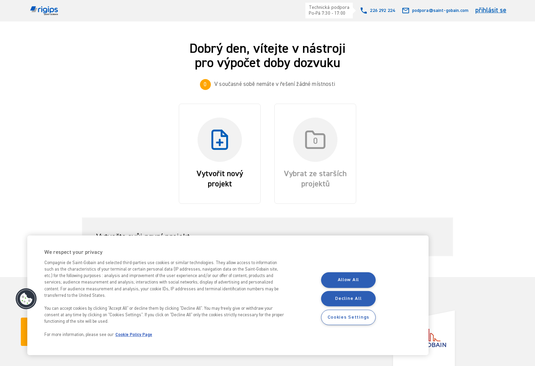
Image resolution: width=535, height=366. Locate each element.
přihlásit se (490, 10)
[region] (228, 295)
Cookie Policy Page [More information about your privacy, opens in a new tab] (133, 335)
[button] (26, 299)
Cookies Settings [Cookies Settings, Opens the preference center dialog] (349, 317)
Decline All (348, 298)
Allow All (348, 279)
